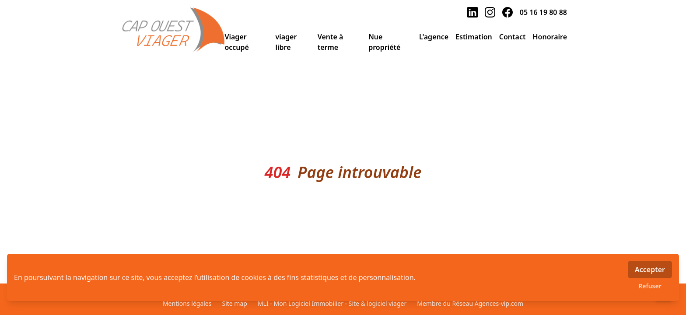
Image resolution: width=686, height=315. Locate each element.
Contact (512, 37)
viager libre (286, 42)
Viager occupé (236, 42)
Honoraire (549, 37)
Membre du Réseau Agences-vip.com (470, 303)
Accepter (650, 269)
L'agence (433, 37)
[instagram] (490, 12)
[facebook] (507, 12)
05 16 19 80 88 (543, 12)
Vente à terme (330, 42)
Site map (234, 303)
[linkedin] (472, 12)
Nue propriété (384, 42)
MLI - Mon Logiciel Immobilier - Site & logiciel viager (332, 303)
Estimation (473, 37)
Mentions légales (187, 303)
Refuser (650, 286)
